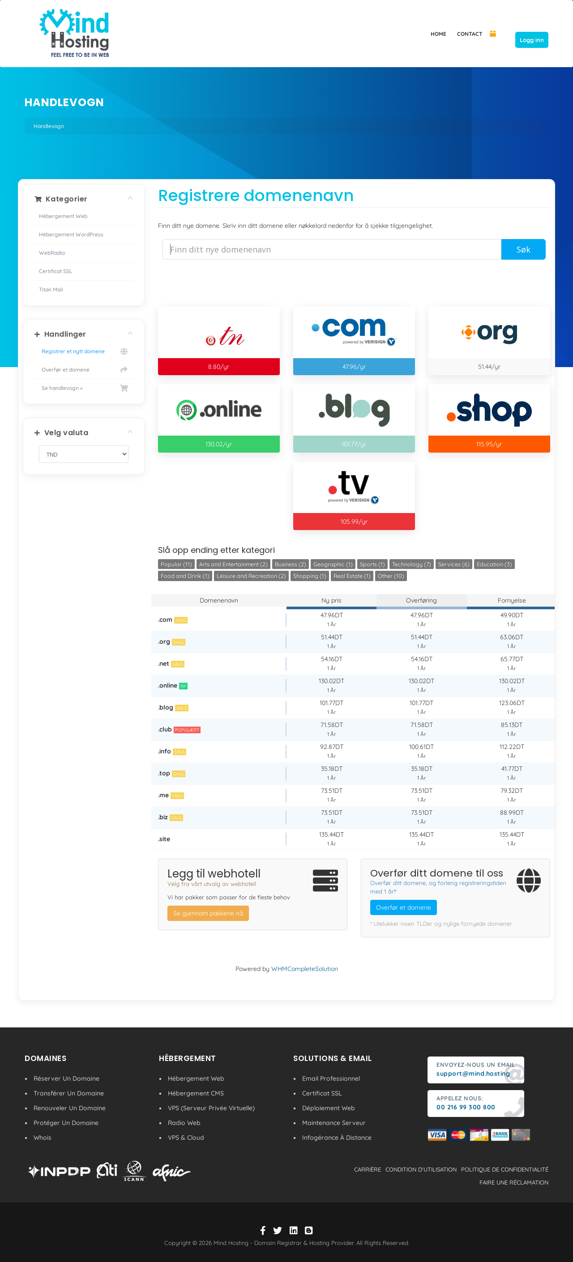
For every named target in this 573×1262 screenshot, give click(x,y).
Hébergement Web (63, 216)
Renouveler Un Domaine (70, 1108)
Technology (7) (411, 564)
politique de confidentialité (504, 1169)
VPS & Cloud (186, 1138)
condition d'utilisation (421, 1169)
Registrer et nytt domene (83, 351)
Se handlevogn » (83, 388)
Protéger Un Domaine (66, 1123)
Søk (523, 249)
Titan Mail (51, 289)
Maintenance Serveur (334, 1123)
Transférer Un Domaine (69, 1093)
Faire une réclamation (513, 1182)
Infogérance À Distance (337, 1138)
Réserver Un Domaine (66, 1078)
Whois (42, 1138)
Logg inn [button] (532, 39)
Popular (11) (176, 564)
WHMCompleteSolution (304, 969)
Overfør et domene (83, 369)
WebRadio (52, 252)
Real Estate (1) (352, 575)
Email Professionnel (331, 1078)
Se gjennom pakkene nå (208, 913)
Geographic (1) (333, 564)
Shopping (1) (309, 575)
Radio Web (184, 1123)
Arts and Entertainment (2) (233, 564)
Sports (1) (372, 564)
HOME (438, 33)
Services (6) (454, 564)
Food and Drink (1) (185, 575)
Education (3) (494, 564)
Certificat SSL (56, 271)
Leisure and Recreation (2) (251, 575)
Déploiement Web (328, 1108)
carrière (367, 1169)
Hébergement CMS (196, 1093)
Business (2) (290, 564)
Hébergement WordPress (71, 234)
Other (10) (391, 575)
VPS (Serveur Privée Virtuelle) (211, 1108)
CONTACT (470, 33)
